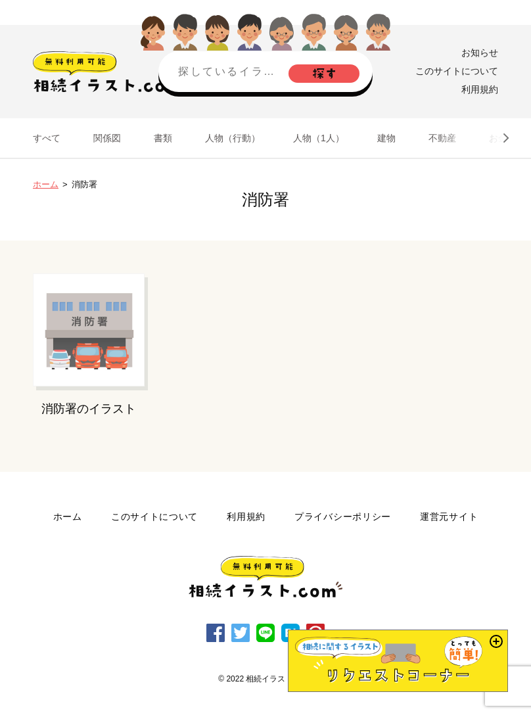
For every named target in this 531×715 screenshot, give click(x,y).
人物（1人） (318, 138)
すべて (46, 138)
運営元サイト (449, 516)
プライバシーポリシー (342, 516)
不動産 (442, 138)
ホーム (45, 184)
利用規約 (479, 89)
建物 (386, 138)
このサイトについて (456, 71)
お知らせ (479, 52)
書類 (163, 138)
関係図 (107, 138)
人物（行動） (232, 138)
